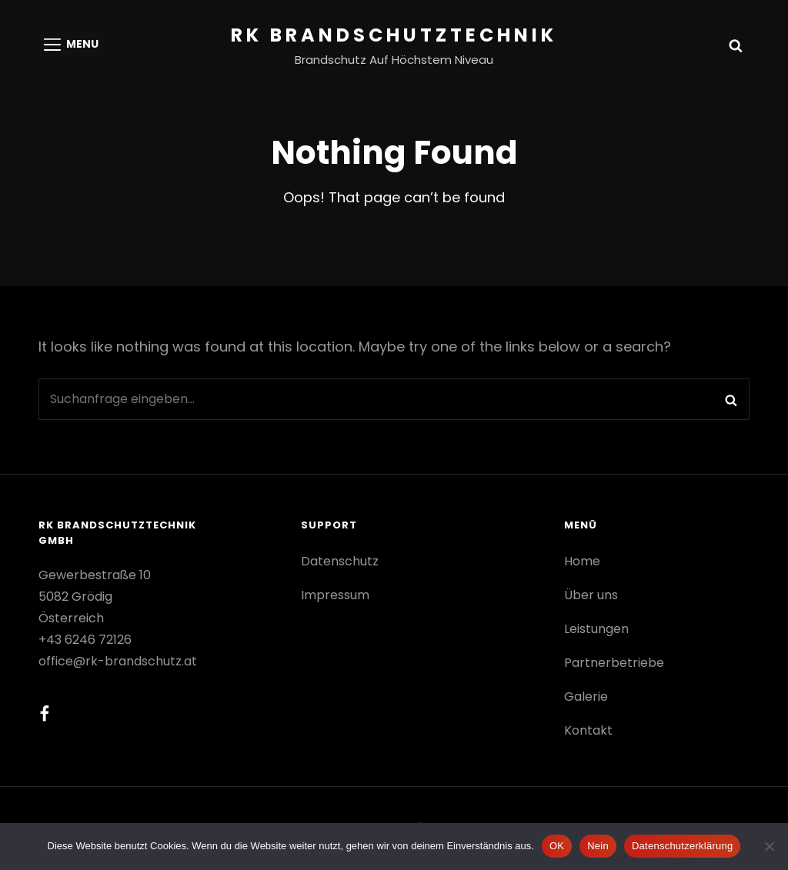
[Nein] (768, 846)
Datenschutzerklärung (682, 846)
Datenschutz (340, 561)
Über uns (591, 595)
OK (556, 846)
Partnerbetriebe (614, 663)
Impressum (335, 595)
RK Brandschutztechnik (394, 35)
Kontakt (588, 730)
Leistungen (596, 629)
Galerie (586, 696)
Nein (598, 846)
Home (582, 561)
